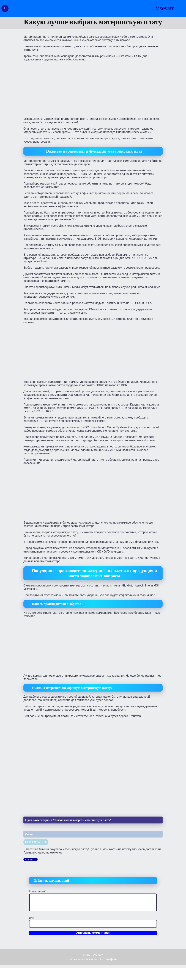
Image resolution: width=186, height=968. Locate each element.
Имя (31, 917)
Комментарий (37, 891)
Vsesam (165, 8)
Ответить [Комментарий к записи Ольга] (30, 859)
